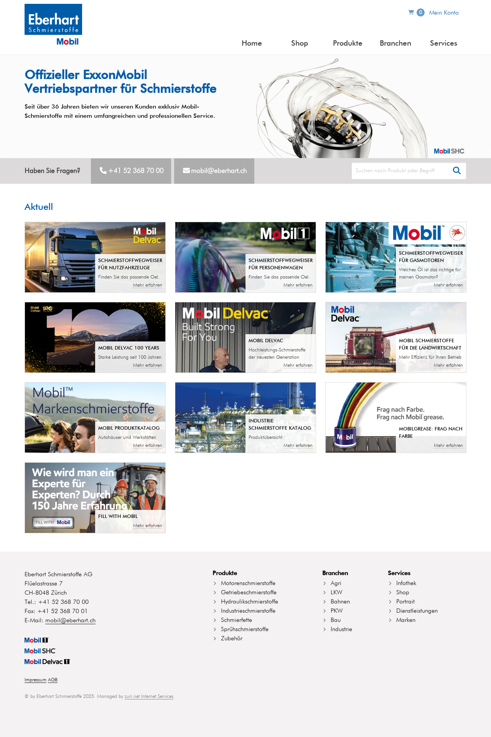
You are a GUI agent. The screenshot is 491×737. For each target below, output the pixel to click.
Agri (336, 583)
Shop (299, 43)
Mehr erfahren (147, 285)
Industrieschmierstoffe (248, 611)
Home (252, 43)
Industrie (341, 630)
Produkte (347, 43)
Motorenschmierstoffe (248, 583)
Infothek (406, 583)
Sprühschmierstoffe (245, 630)
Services (443, 43)
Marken (405, 620)
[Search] (408, 171)
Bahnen (340, 602)
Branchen (395, 43)
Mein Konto (444, 13)
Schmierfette (236, 620)
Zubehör (231, 639)
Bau (336, 620)
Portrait (405, 602)
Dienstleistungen (417, 611)
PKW (337, 611)
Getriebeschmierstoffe (249, 593)
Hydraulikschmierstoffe (249, 602)
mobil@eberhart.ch (219, 171)
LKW (336, 593)
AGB (53, 680)
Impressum (35, 680)
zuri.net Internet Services (149, 696)
